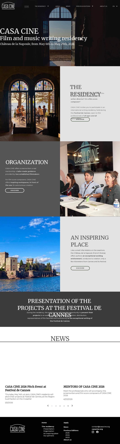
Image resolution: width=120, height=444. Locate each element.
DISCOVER (80, 119)
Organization (48, 431)
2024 (67, 435)
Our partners (48, 436)
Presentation (48, 429)
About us (67, 440)
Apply (66, 423)
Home (44, 423)
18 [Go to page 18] (68, 406)
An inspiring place (50, 433)
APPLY (57, 6)
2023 (67, 437)
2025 (67, 433)
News (66, 427)
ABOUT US (103, 6)
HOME (26, 6)
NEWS (68, 6)
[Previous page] (48, 406)
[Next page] (72, 406)
